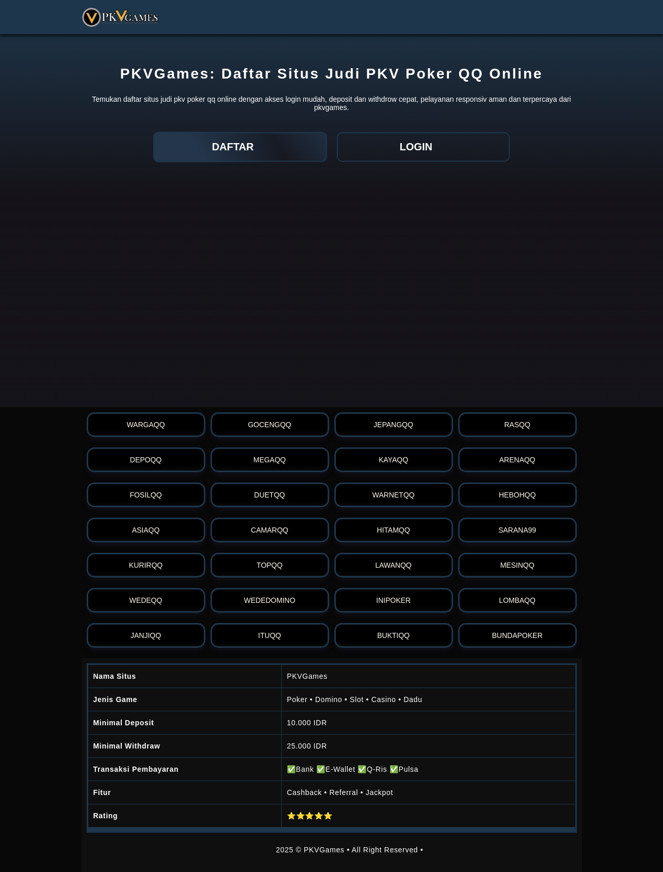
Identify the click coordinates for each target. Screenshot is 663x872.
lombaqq (517, 600)
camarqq (269, 530)
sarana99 (517, 530)
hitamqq (393, 530)
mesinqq (517, 565)
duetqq (269, 495)
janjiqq (146, 635)
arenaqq (517, 460)
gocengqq (269, 425)
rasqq (517, 425)
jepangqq (393, 425)
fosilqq (145, 495)
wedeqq (146, 600)
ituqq (269, 635)
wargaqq (145, 425)
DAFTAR (240, 146)
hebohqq (517, 495)
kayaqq (393, 460)
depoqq (145, 460)
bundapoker (517, 635)
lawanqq (393, 565)
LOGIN (423, 146)
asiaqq (146, 530)
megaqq (269, 460)
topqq (269, 565)
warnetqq (394, 495)
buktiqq (393, 635)
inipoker (393, 600)
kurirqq (146, 565)
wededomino (270, 600)
